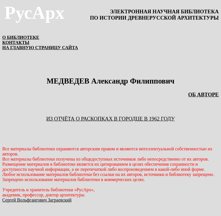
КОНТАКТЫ (16, 42)
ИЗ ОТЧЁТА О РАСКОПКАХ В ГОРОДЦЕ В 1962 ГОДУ (110, 119)
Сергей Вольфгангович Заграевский (36, 200)
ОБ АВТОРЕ (203, 94)
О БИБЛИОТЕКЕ (20, 37)
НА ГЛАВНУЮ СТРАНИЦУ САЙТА (40, 47)
